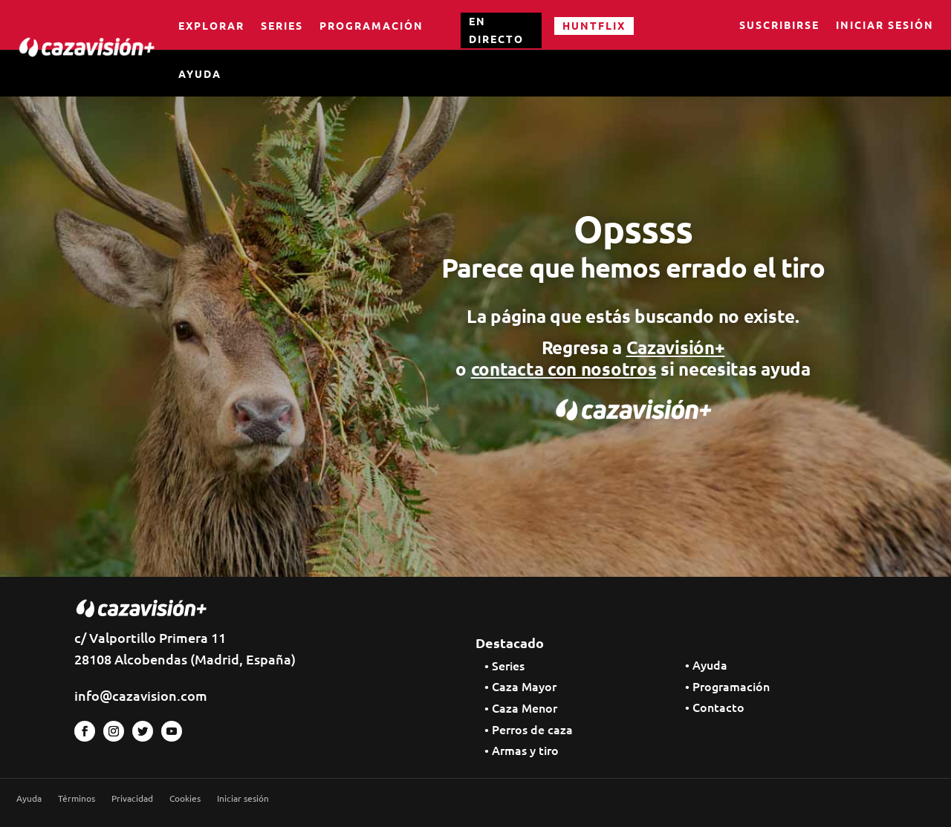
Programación (371, 25)
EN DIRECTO (496, 29)
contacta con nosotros (564, 368)
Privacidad (132, 798)
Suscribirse (779, 26)
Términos (76, 798)
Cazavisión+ (675, 347)
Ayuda (199, 73)
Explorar (211, 25)
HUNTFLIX (594, 25)
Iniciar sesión (885, 26)
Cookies (185, 798)
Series (282, 25)
